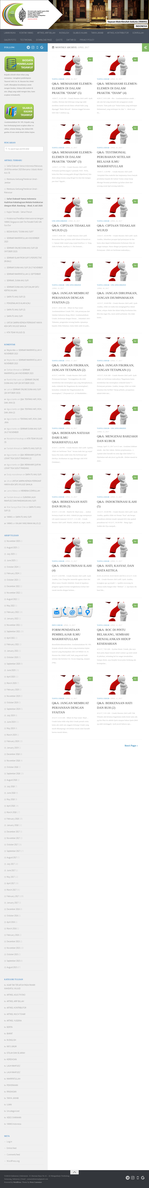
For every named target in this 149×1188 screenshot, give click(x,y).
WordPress (17, 1182)
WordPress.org (13, 1161)
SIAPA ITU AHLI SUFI (15, 316)
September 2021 (13, 631)
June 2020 (11, 670)
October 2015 (12, 954)
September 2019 (13, 709)
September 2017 (13, 851)
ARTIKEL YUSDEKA (14, 1020)
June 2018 (11, 793)
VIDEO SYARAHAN (14, 1117)
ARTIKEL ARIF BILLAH (46, 32)
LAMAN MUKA (9, 32)
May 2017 (11, 876)
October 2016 (12, 915)
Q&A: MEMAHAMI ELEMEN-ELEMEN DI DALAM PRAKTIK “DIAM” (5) (72, 88)
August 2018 (12, 780)
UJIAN (9, 1104)
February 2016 (13, 935)
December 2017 (13, 831)
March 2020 (11, 683)
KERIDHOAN (12, 1059)
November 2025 (13, 541)
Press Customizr (36, 1182)
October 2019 (12, 702)
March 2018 (11, 812)
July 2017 (11, 864)
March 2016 (11, 928)
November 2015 (13, 948)
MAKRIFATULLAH (13, 1078)
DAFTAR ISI (71, 39)
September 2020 (13, 663)
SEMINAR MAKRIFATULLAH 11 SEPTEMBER (24, 274)
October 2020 (12, 657)
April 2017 (11, 883)
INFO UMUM (57, 625)
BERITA (9, 1027)
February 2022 (13, 612)
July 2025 (11, 554)
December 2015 (13, 941)
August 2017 (12, 857)
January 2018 (12, 825)
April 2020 (11, 676)
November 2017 (13, 838)
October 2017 (12, 844)
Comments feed (13, 1154)
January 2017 (12, 902)
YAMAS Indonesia (14, 1124)
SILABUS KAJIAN (80, 32)
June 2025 (11, 560)
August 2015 (12, 967)
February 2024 (13, 573)
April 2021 (11, 638)
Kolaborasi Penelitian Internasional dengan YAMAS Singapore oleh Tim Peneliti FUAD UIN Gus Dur (23, 222)
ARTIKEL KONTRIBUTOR (118, 32)
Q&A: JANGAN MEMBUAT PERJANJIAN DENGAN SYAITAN (70, 707)
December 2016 (13, 909)
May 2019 (11, 728)
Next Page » (131, 745)
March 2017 (11, 889)
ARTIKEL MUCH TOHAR (16, 1014)
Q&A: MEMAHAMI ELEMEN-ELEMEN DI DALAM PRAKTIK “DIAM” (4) (117, 88)
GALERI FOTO (10, 39)
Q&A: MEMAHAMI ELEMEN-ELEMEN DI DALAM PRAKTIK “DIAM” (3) (72, 157)
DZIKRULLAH (138, 32)
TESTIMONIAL (26, 39)
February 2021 (13, 644)
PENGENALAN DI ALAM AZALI (18, 303)
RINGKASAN (11, 1091)
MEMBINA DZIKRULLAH (30, 490)
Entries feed (11, 1148)
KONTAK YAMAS (26, 32)
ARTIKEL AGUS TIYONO (16, 994)
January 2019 (12, 747)
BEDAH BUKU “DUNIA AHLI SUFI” (20, 231)
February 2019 (13, 741)
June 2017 (11, 870)
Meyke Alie (11, 350)
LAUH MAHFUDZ (13, 1065)
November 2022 (13, 592)
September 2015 (13, 960)
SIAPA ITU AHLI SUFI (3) (16, 296)
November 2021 (13, 625)
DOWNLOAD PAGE (44, 39)
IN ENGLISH (64, 32)
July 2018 (11, 786)
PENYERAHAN (12, 1085)
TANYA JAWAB (97, 32)
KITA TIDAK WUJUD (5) (16, 332)
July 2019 (11, 715)
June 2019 (11, 721)
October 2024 (12, 567)
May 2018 (11, 799)
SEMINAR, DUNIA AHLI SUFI (18, 280)
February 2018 (13, 818)
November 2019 (13, 696)
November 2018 (13, 760)
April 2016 (11, 922)
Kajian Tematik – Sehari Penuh (19, 212)
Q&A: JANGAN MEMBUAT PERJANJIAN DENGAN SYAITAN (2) (70, 297)
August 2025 (12, 547)
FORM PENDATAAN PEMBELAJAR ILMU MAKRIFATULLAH (66, 634)
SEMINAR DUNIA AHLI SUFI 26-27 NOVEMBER (25, 267)
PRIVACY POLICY (87, 39)
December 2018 (13, 754)
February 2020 (13, 689)
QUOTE (59, 39)
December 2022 (13, 586)
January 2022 (12, 618)
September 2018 (13, 773)
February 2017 (13, 896)
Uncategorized (59, 221)
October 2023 (12, 579)
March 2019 (11, 734)
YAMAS (9, 517)
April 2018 (11, 805)
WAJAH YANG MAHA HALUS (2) (28, 523)
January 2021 (12, 650)
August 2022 (12, 599)
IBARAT (10, 1033)
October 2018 (12, 767)
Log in (9, 1141)
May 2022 (11, 605)
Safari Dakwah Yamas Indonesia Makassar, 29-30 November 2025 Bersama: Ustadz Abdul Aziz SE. (23, 169)
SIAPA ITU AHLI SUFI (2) (16, 309)
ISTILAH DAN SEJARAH (16, 1053)
